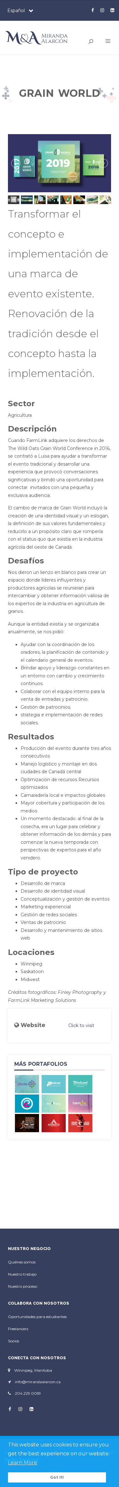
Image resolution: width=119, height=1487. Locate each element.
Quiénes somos (22, 1262)
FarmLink (19, 1000)
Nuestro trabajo (22, 1274)
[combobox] (19, 10)
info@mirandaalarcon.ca (38, 1381)
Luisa (44, 456)
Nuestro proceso (22, 1286)
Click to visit (81, 1025)
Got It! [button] (57, 1477)
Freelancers (18, 1328)
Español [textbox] (16, 10)
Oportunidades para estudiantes (37, 1316)
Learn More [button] (22, 1463)
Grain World (73, 508)
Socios (13, 1340)
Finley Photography (80, 992)
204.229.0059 (28, 1393)
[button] (105, 41)
